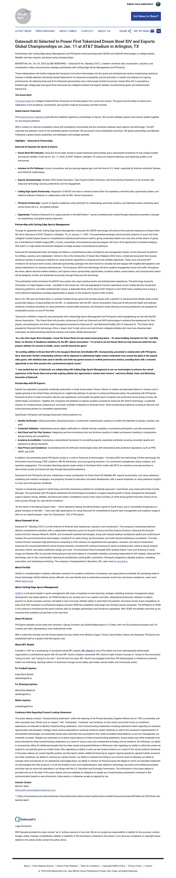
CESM (18, 593)
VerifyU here (27, 581)
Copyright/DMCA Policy (113, 866)
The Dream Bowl (23, 101)
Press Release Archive (43, 866)
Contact (87, 31)
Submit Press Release (67, 866)
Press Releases (45, 31)
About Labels (68, 31)
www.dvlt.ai (122, 561)
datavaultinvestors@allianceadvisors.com (35, 790)
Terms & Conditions (89, 866)
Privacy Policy (135, 866)
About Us (104, 31)
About (27, 866)
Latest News (23, 31)
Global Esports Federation (31, 117)
